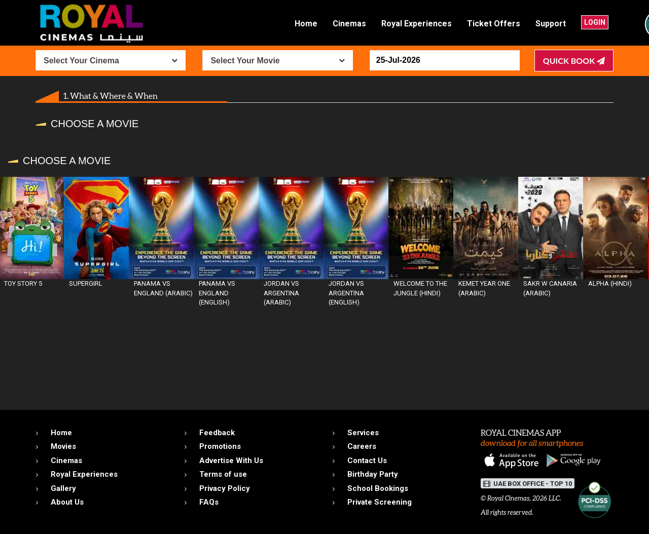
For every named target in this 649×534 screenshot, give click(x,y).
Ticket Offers (493, 23)
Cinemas (349, 23)
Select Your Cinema (81, 60)
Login (594, 22)
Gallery (63, 488)
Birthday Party (372, 474)
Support (550, 23)
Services (363, 432)
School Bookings (377, 488)
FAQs (209, 502)
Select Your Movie (244, 60)
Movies (63, 446)
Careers (361, 446)
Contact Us (367, 460)
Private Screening (379, 502)
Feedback (217, 432)
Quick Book (574, 60)
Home (306, 23)
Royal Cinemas (508, 498)
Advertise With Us (231, 460)
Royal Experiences (416, 23)
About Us (67, 502)
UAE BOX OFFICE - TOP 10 (527, 483)
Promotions (220, 446)
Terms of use (223, 474)
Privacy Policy (224, 488)
